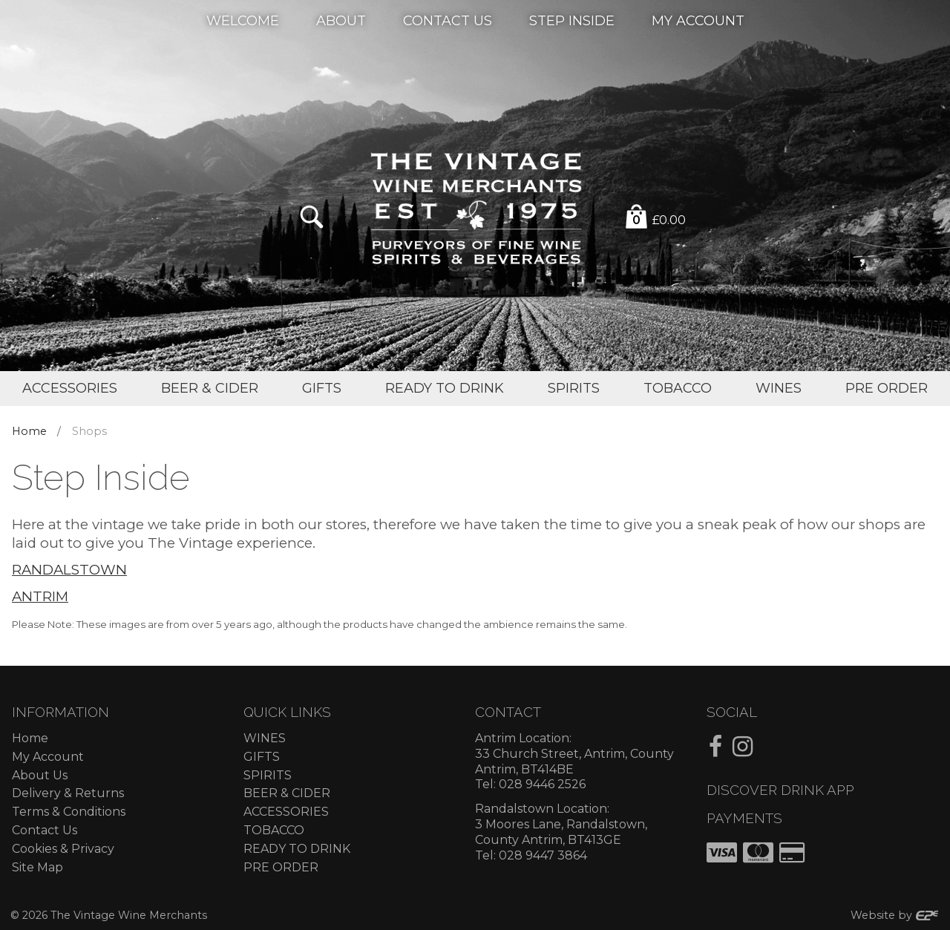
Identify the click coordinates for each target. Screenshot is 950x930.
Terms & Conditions (68, 812)
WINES (264, 738)
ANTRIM (40, 596)
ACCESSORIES (286, 812)
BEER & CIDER (286, 793)
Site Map (37, 867)
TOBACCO (273, 830)
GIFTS (261, 757)
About (341, 20)
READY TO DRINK (296, 849)
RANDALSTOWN (69, 569)
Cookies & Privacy (63, 849)
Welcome (242, 20)
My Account (698, 20)
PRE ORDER (280, 867)
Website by (895, 915)
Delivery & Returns (68, 793)
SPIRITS (267, 775)
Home (29, 431)
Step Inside (572, 20)
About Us (40, 775)
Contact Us (447, 20)
